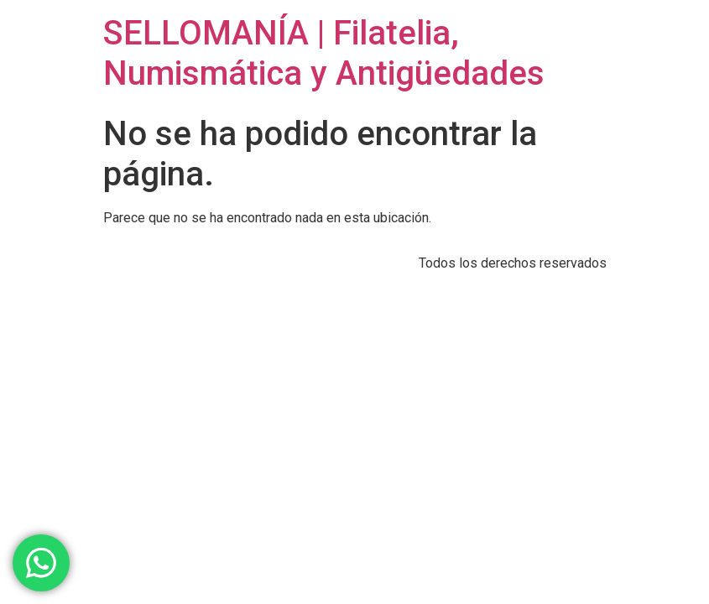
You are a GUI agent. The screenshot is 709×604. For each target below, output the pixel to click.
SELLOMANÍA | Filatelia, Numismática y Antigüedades (324, 53)
